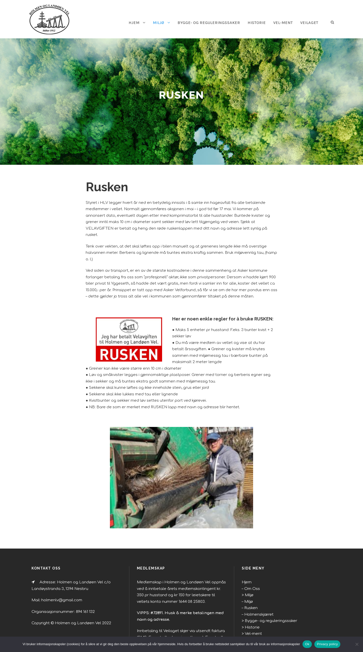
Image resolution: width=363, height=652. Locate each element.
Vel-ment (280, 22)
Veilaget (308, 22)
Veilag (249, 608)
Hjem (246, 550)
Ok (307, 644)
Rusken (250, 576)
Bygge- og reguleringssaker (202, 22)
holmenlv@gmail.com (57, 568)
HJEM (125, 22)
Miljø (150, 22)
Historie (253, 22)
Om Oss (251, 556)
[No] (356, 644)
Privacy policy (327, 644)
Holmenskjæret (256, 582)
